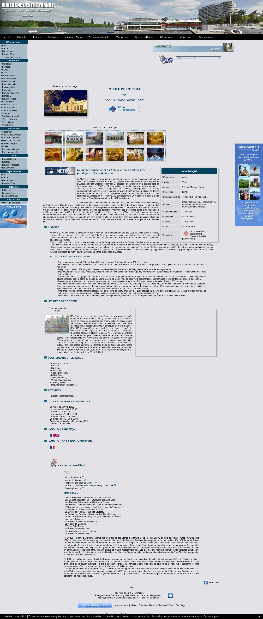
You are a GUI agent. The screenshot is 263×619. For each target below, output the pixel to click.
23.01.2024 (214, 582)
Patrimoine (53, 37)
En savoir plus (211, 616)
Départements (166, 37)
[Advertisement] (131, 18)
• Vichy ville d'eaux (75, 480)
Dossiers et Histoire (144, 37)
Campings (180, 605)
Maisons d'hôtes (165, 605)
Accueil (7, 37)
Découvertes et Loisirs (99, 37)
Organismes (185, 37)
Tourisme (37, 37)
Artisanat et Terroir (73, 37)
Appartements (121, 605)
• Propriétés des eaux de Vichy (80, 483)
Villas (133, 605)
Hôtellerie (21, 37)
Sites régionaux (206, 37)
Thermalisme (122, 37)
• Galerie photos (74, 488)
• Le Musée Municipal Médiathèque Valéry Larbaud (90, 485)
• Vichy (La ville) (74, 477)
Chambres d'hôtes (147, 605)
